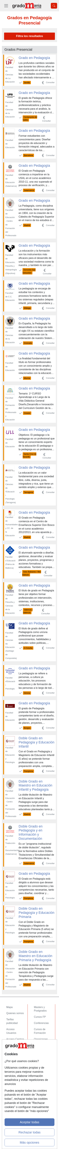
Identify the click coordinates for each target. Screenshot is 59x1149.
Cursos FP (40, 1017)
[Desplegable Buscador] (54, 6)
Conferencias (41, 1023)
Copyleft (11, 1067)
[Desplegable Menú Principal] (6, 5)
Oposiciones (41, 1039)
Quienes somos (15, 1013)
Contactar (11, 1048)
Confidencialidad (15, 1055)
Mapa (9, 1007)
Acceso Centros (15, 1039)
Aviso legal (12, 1061)
